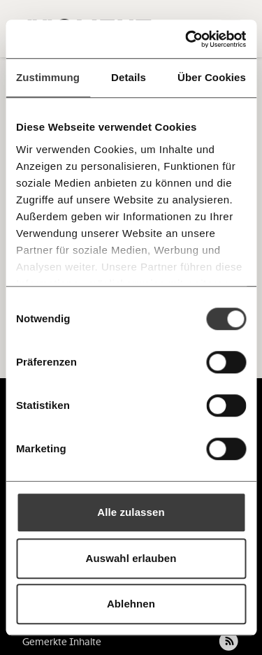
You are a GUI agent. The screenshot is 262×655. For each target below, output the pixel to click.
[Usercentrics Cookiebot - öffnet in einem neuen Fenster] (186, 39)
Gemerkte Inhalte (61, 642)
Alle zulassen (130, 512)
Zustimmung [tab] (48, 77)
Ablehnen (131, 604)
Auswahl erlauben (131, 558)
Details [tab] (128, 77)
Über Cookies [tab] (211, 77)
